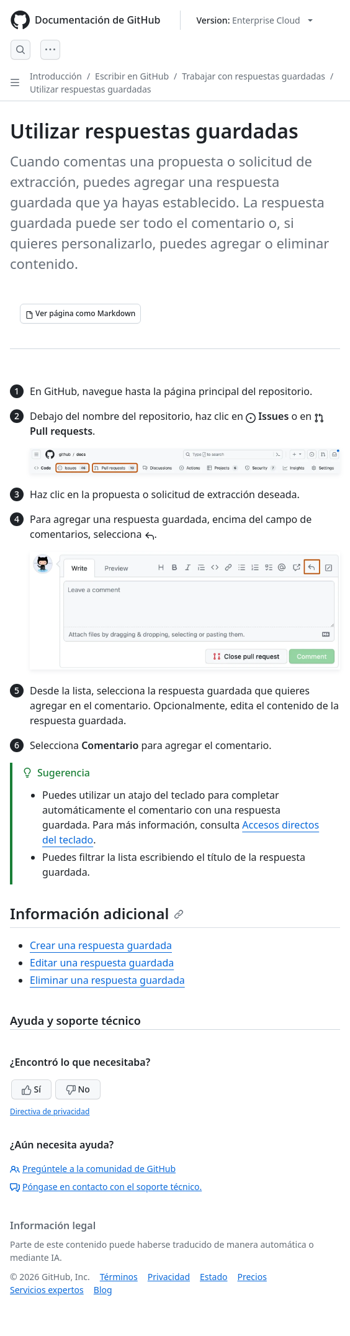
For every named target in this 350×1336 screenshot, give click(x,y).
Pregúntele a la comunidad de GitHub (93, 1169)
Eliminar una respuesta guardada (107, 980)
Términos (119, 1277)
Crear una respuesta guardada (101, 945)
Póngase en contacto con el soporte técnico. (106, 1187)
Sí (31, 1089)
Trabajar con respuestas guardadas (253, 76)
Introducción (56, 76)
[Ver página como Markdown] (80, 314)
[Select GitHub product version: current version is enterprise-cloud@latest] (254, 20)
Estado (213, 1277)
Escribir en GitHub (132, 76)
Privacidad (169, 1277)
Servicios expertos (47, 1290)
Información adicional (97, 913)
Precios (252, 1277)
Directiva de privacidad (49, 1111)
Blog (103, 1290)
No (78, 1089)
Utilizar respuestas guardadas (90, 89)
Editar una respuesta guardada (102, 963)
